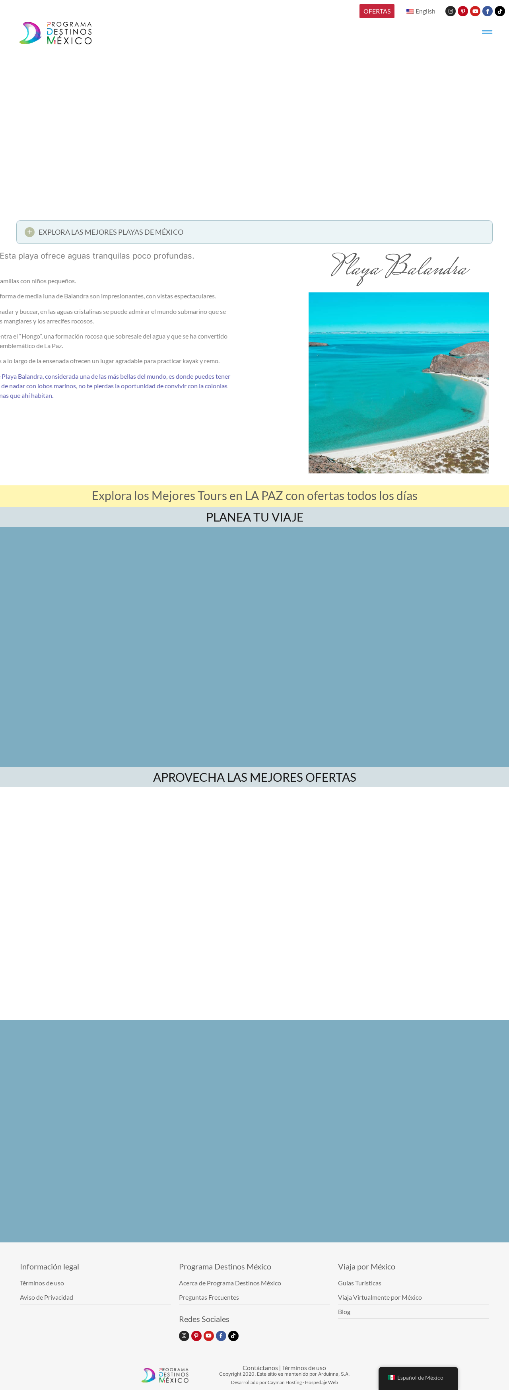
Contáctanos (260, 1367)
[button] (254, 234)
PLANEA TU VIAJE (254, 517)
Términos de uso (304, 1367)
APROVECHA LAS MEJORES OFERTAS (254, 777)
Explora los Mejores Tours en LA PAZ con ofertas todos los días (255, 495)
